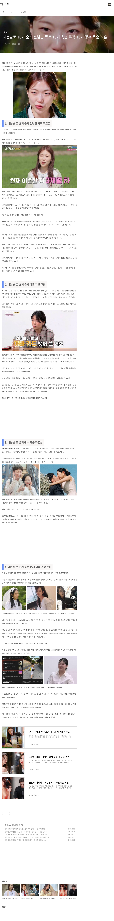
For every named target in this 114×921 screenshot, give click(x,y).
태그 (12, 12)
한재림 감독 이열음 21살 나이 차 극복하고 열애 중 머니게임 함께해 (26, 832)
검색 (104, 4)
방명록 (23, 12)
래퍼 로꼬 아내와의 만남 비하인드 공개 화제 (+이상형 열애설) (24, 840)
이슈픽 (4, 4)
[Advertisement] (39, 418)
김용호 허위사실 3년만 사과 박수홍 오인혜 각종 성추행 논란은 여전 (26, 837)
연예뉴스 (8, 825)
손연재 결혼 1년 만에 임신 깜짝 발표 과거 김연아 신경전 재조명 (25, 834)
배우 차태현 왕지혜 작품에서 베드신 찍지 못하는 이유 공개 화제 (25, 829)
